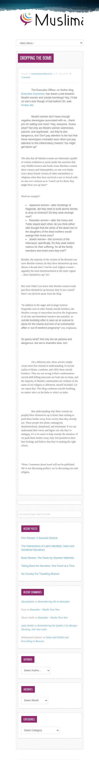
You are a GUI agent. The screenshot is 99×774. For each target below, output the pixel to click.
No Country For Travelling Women (40, 573)
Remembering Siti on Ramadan (54, 601)
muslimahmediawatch (41, 73)
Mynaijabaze (27, 601)
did (27, 105)
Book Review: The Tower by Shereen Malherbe (47, 557)
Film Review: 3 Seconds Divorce (39, 538)
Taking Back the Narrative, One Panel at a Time (48, 565)
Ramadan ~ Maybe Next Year (45, 609)
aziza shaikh (27, 625)
